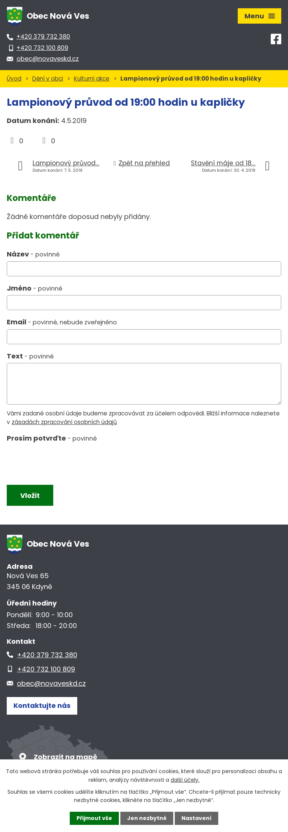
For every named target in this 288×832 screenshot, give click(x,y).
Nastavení (197, 818)
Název (33, 254)
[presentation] (62, 462)
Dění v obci (47, 78)
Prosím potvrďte (52, 438)
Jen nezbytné (146, 818)
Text (30, 356)
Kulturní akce (92, 78)
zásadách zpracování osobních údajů (64, 422)
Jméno (34, 288)
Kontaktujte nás (42, 705)
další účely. (185, 779)
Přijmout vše (94, 818)
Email (62, 322)
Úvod (14, 78)
